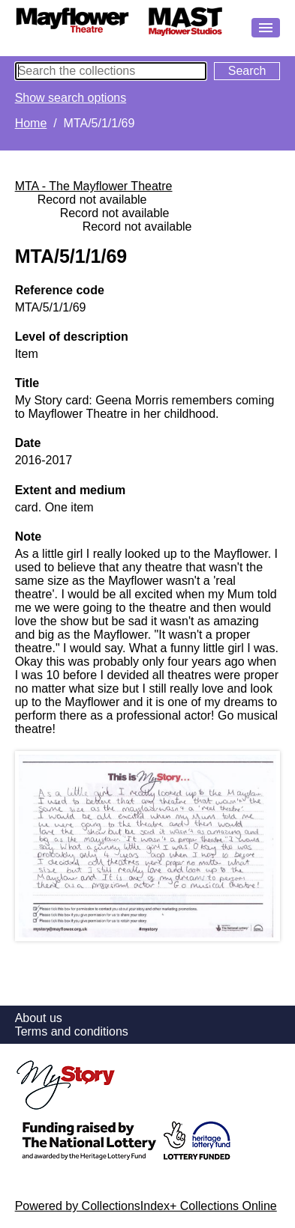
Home (31, 123)
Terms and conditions (71, 1031)
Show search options (71, 97)
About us (38, 1018)
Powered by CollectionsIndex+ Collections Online (146, 1206)
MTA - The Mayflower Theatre (94, 186)
